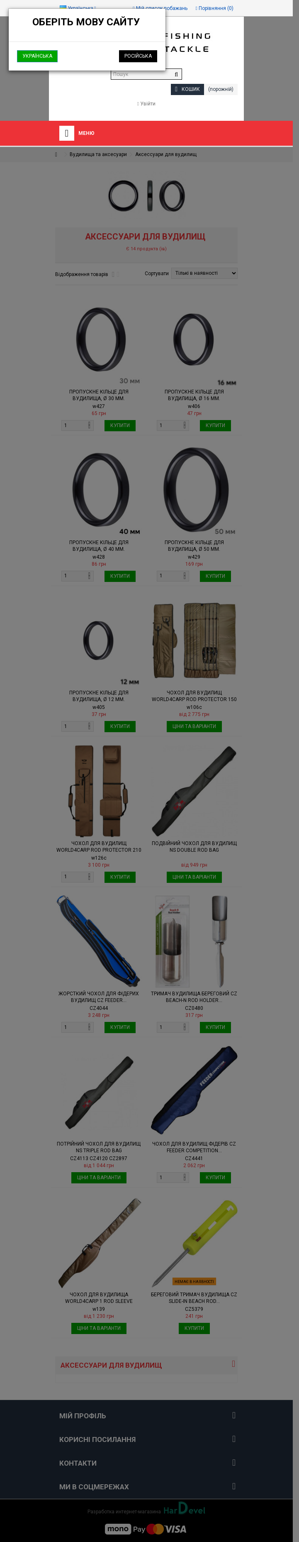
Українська (37, 56)
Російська (138, 56)
